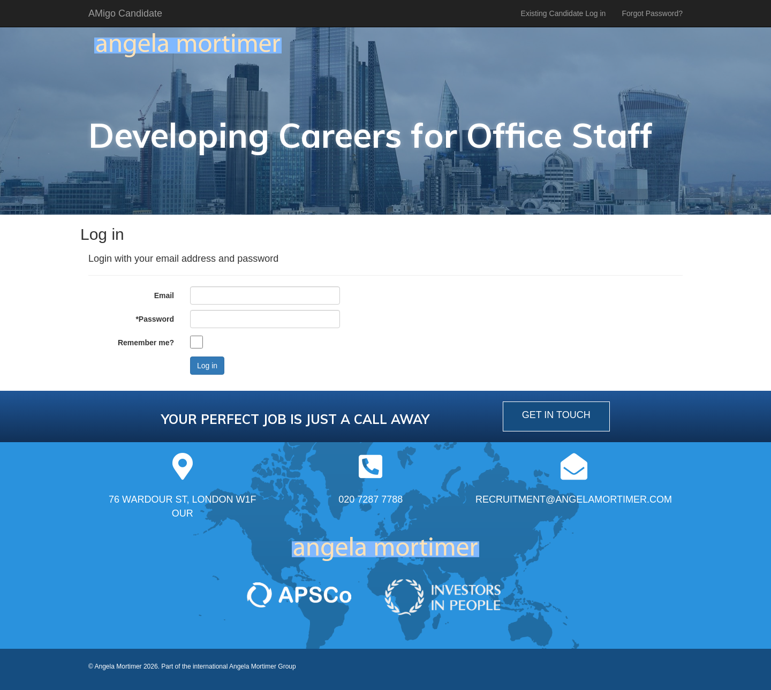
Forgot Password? (652, 13)
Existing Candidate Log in (563, 13)
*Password (154, 319)
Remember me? (146, 342)
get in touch (556, 415)
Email (164, 295)
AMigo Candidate (125, 13)
